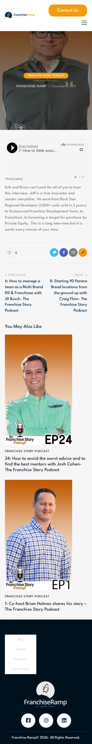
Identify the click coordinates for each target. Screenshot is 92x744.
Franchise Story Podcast (46, 75)
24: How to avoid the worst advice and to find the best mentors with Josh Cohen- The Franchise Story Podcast (45, 464)
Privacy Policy (21, 669)
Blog (21, 639)
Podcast (21, 649)
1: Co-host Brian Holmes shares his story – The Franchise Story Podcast (45, 607)
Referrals (20, 659)
